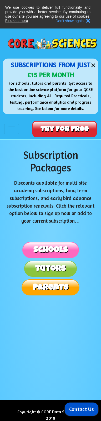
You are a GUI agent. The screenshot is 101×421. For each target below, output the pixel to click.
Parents (50, 287)
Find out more (16, 20)
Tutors (50, 268)
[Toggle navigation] (11, 129)
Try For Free (65, 129)
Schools (50, 250)
